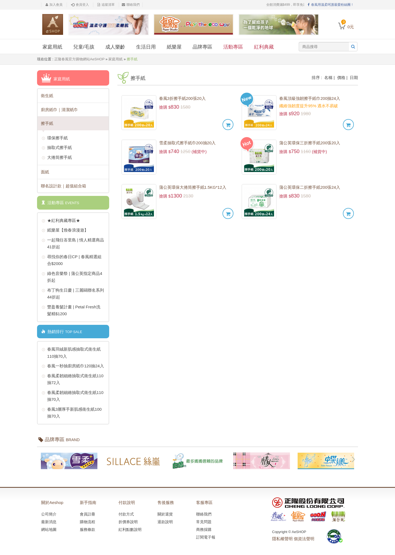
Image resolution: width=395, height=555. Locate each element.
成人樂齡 (115, 47)
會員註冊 (87, 514)
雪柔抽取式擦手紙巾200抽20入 (187, 142)
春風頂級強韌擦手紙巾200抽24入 (309, 98)
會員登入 (80, 5)
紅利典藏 (264, 47)
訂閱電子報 (205, 537)
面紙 (45, 172)
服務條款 (87, 529)
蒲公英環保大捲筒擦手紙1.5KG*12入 (192, 187)
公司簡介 (49, 514)
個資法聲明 (304, 538)
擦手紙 (47, 123)
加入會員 (54, 5)
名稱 (328, 77)
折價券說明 (128, 522)
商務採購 (203, 529)
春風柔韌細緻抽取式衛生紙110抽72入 (72, 378)
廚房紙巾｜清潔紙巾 (59, 109)
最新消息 (49, 522)
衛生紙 (47, 95)
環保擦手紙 (55, 138)
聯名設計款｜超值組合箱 (63, 186)
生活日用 (146, 47)
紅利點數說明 (130, 529)
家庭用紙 (52, 47)
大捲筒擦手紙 (57, 158)
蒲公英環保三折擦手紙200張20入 (309, 142)
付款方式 (126, 514)
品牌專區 (202, 47)
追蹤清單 (106, 5)
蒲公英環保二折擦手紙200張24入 (309, 187)
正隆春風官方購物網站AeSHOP (79, 59)
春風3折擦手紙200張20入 (182, 98)
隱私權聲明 (282, 538)
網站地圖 (49, 529)
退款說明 (165, 522)
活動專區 (233, 47)
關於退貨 (165, 514)
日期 (354, 77)
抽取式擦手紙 (57, 148)
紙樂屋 (174, 47)
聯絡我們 (131, 5)
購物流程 (87, 522)
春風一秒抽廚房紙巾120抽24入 (73, 366)
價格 (341, 77)
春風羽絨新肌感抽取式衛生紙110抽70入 (71, 352)
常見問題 (203, 522)
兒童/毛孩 (83, 47)
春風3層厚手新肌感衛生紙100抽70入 (71, 412)
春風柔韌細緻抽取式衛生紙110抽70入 (72, 395)
